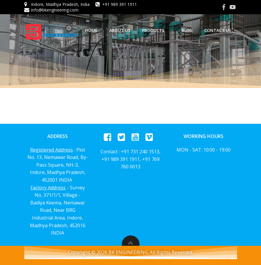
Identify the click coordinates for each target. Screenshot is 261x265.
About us (119, 30)
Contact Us (217, 30)
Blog (186, 30)
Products (156, 30)
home (91, 30)
